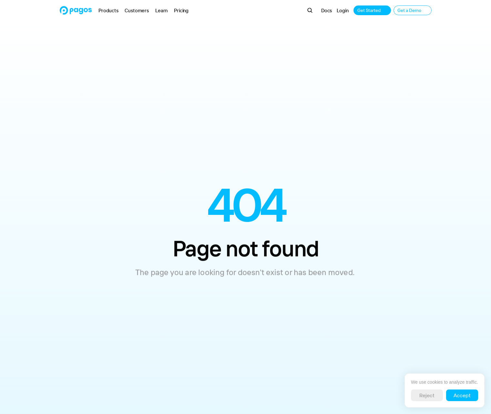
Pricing (181, 10)
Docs (326, 10)
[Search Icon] (309, 10)
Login (342, 10)
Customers (137, 10)
